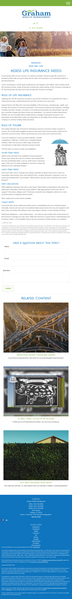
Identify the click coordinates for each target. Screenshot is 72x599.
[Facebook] (3, 520)
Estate (36, 531)
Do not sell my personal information (39, 562)
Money (36, 537)
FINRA (7, 589)
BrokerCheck (36, 547)
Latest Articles (36, 541)
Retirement (36, 527)
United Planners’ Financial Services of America (55, 588)
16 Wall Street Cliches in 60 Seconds (36, 419)
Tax (36, 535)
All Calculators (35, 545)
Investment (36, 529)
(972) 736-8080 (36, 28)
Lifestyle (36, 539)
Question (6, 270)
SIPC (11, 589)
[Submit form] (8, 288)
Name (7, 246)
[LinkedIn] (34, 23)
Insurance (36, 533)
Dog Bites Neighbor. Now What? (36, 483)
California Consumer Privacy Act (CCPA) (52, 560)
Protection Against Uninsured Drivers (36, 355)
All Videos (36, 543)
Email (7, 258)
